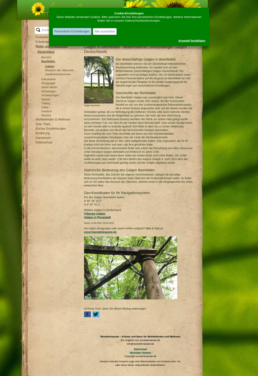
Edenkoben (48, 79)
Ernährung (43, 133)
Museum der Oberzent (59, 70)
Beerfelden (48, 61)
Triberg (45, 103)
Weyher (46, 115)
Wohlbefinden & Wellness (53, 119)
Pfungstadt (48, 83)
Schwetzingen (50, 95)
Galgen (49, 66)
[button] (87, 314)
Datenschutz (44, 142)
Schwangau (48, 91)
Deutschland (46, 51)
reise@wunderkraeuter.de (100, 232)
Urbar (45, 107)
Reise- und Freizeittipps (52, 46)
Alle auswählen (105, 31)
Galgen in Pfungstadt (97, 217)
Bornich (46, 57)
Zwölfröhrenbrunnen (58, 74)
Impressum (43, 137)
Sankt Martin (49, 87)
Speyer (46, 99)
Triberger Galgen (94, 213)
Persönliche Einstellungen (72, 31)
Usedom (46, 111)
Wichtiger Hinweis (140, 352)
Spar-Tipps (43, 124)
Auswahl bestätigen (191, 40)
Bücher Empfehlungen (51, 128)
